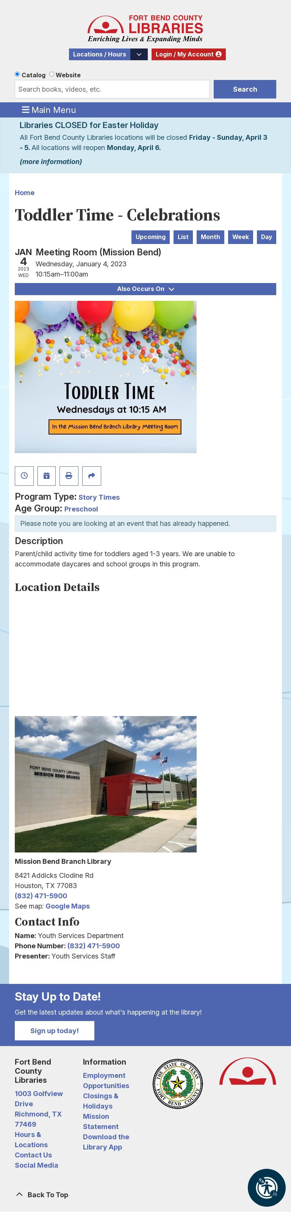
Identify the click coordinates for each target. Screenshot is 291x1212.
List (183, 237)
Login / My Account (185, 54)
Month (210, 237)
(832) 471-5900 (41, 896)
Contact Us (33, 1155)
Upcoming (151, 237)
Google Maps (67, 906)
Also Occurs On (145, 288)
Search (245, 89)
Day (266, 237)
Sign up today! (54, 1031)
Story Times (99, 497)
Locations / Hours (99, 54)
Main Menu (49, 109)
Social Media (36, 1165)
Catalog (33, 75)
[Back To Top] (145, 1194)
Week (240, 237)
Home (24, 193)
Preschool (81, 509)
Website (68, 75)
